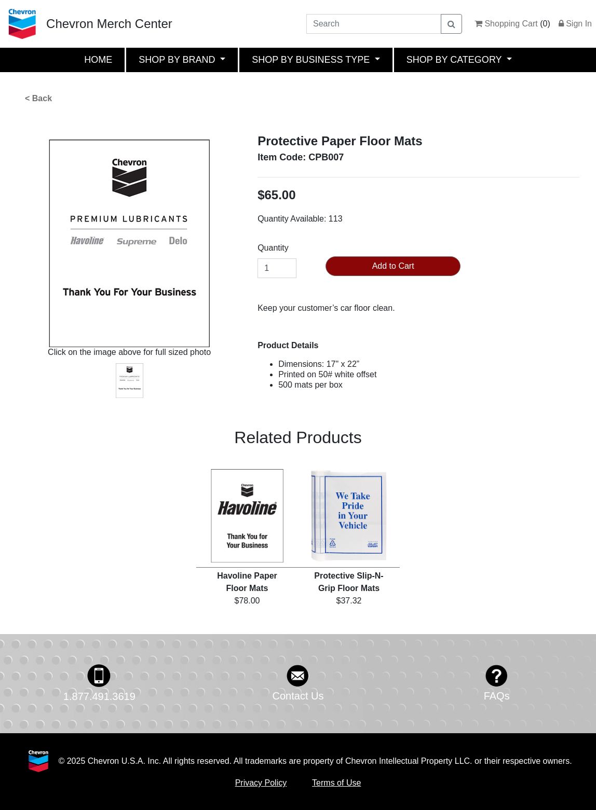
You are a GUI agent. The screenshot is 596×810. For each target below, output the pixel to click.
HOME (98, 59)
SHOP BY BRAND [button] (178, 59)
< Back (38, 98)
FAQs (497, 696)
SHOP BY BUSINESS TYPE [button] (312, 59)
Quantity (273, 247)
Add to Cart (393, 266)
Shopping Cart (506, 23)
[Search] (373, 24)
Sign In (575, 23)
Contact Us (298, 696)
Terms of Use (336, 782)
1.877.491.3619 (99, 696)
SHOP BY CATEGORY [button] (455, 59)
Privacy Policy (261, 782)
